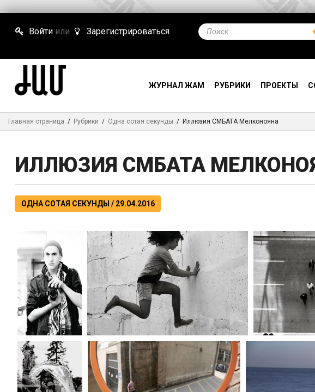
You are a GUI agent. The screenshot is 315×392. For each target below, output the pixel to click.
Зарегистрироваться (120, 31)
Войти (34, 31)
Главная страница (36, 121)
